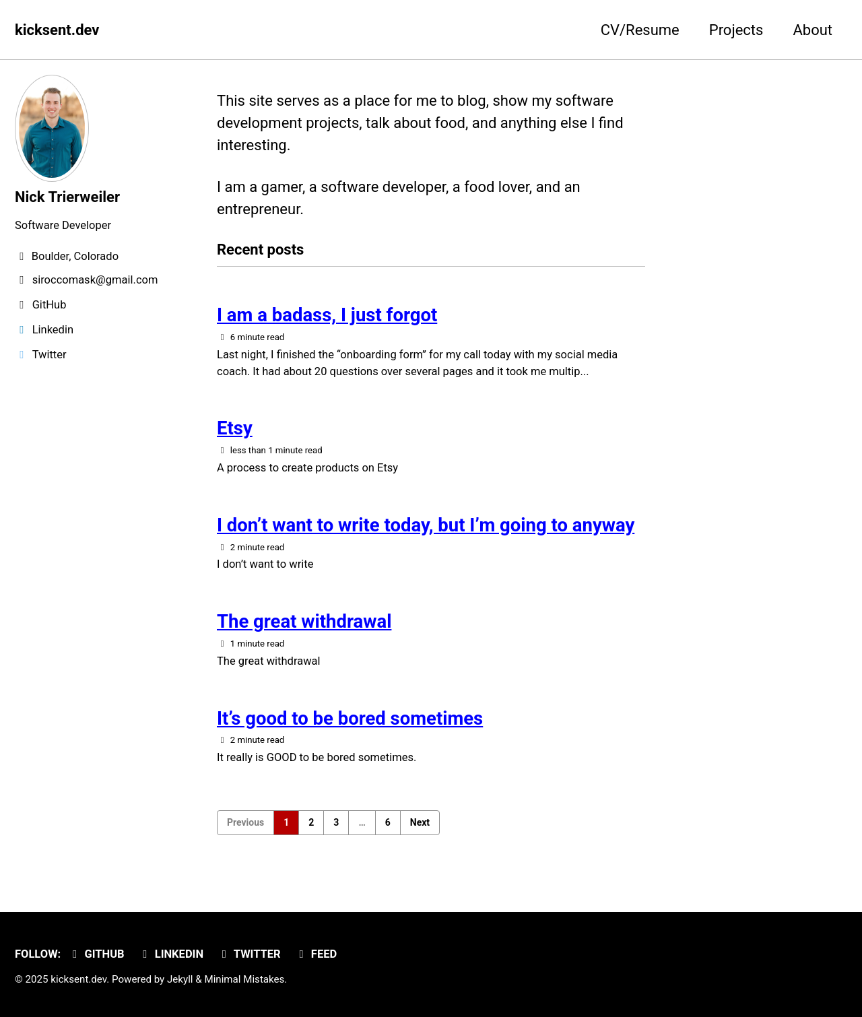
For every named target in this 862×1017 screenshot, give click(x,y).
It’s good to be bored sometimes (350, 718)
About (812, 30)
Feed (315, 954)
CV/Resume (640, 30)
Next (420, 822)
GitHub (96, 954)
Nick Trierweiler (67, 197)
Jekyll (180, 979)
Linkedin (170, 954)
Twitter (249, 954)
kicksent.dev (57, 30)
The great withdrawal (304, 621)
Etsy (235, 428)
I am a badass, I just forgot (327, 315)
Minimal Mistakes (244, 979)
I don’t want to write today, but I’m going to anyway (426, 525)
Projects (736, 30)
